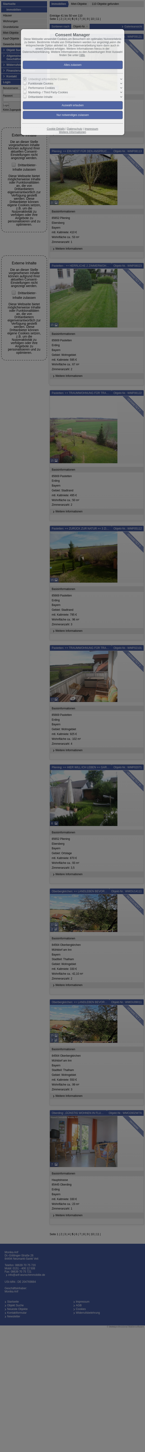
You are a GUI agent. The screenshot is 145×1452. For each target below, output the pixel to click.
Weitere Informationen (72, 132)
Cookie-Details (56, 128)
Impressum (91, 128)
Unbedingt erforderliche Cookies (48, 79)
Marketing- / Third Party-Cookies (48, 92)
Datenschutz (74, 128)
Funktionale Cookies (40, 83)
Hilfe (82, 55)
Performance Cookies (41, 88)
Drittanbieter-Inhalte (40, 96)
